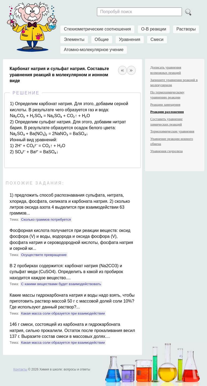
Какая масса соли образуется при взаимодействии (63, 313)
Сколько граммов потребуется (46, 219)
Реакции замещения (165, 104)
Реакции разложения (167, 112)
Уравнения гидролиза (166, 151)
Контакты (20, 369)
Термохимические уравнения (172, 131)
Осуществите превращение (44, 255)
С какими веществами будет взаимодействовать (61, 284)
